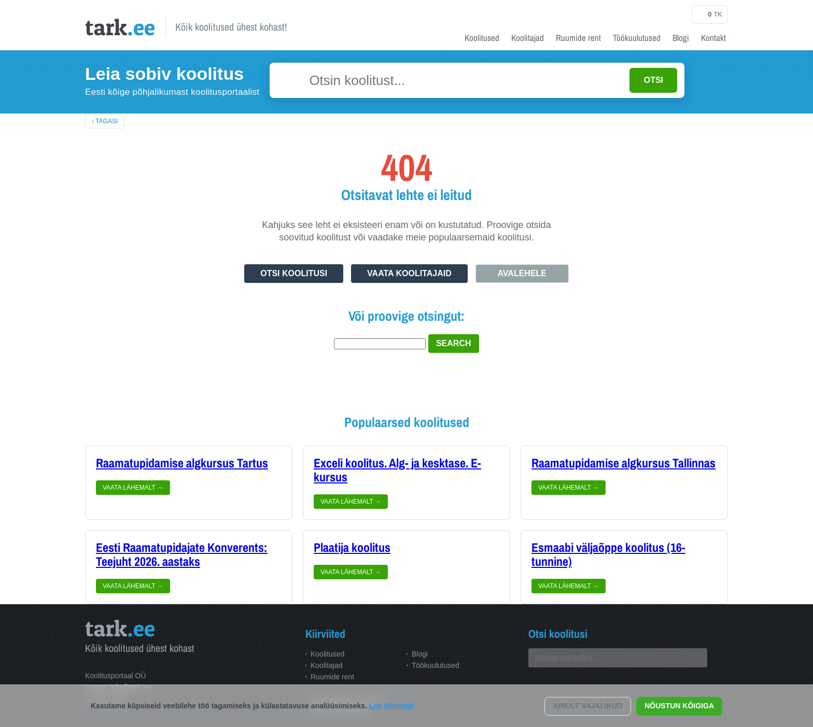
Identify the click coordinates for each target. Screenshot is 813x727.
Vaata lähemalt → (133, 487)
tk (709, 14)
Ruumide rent (578, 37)
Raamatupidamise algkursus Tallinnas (623, 463)
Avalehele (522, 273)
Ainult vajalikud (587, 706)
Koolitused (482, 37)
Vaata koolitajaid (409, 273)
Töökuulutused (637, 37)
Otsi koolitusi (293, 273)
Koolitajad (527, 37)
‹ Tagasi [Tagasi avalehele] (105, 121)
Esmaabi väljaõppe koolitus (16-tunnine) (608, 554)
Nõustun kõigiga (679, 706)
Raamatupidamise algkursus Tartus (182, 463)
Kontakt (713, 37)
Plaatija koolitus (352, 547)
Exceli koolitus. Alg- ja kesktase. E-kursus (397, 470)
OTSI (653, 80)
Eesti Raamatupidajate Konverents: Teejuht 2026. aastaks (182, 554)
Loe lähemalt (391, 706)
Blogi (680, 37)
